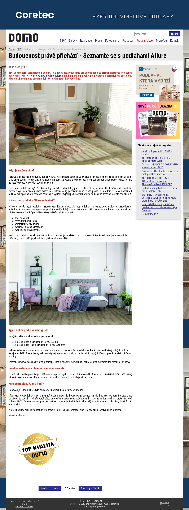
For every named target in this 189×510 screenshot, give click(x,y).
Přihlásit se (164, 505)
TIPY (63, 40)
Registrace (164, 502)
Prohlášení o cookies (24, 506)
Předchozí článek (49, 488)
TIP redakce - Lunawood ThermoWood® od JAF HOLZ (157, 183)
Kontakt (174, 40)
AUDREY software (111, 503)
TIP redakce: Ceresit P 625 (155, 177)
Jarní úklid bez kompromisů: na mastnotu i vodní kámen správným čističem (159, 207)
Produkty (127, 40)
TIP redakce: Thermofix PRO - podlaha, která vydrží (157, 159)
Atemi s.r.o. (104, 501)
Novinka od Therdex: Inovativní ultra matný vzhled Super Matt (160, 173)
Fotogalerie (112, 40)
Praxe (98, 40)
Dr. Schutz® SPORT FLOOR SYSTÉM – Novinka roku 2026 (160, 166)
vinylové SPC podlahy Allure (46, 75)
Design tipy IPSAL (151, 213)
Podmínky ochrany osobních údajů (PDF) (24, 502)
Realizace (86, 40)
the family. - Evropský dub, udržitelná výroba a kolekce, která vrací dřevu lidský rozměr (159, 197)
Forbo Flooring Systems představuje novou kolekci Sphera (160, 190)
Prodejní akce (144, 40)
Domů (12, 49)
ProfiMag (161, 40)
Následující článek (90, 488)
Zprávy (73, 40)
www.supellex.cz (17, 415)
